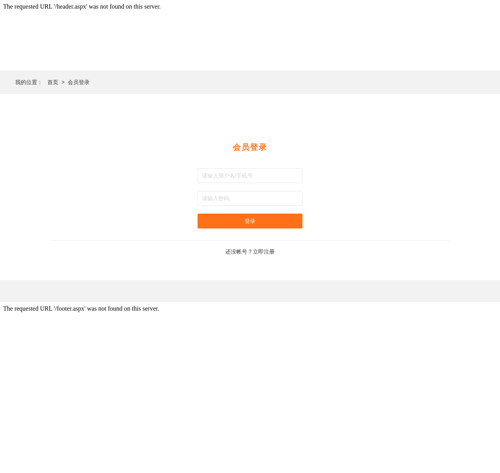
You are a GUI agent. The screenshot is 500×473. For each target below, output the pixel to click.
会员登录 (79, 82)
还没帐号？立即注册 (250, 251)
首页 (52, 82)
